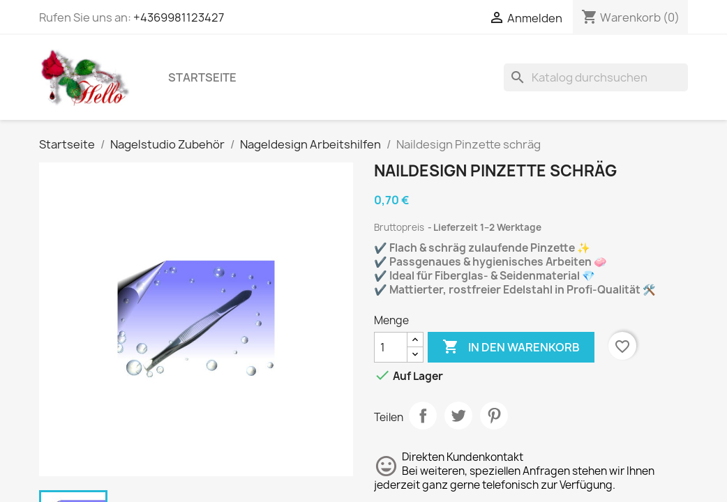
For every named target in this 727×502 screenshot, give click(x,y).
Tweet (458, 415)
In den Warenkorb (511, 347)
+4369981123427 (178, 17)
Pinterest (494, 415)
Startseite (202, 77)
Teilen (423, 415)
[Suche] (596, 77)
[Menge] (390, 347)
